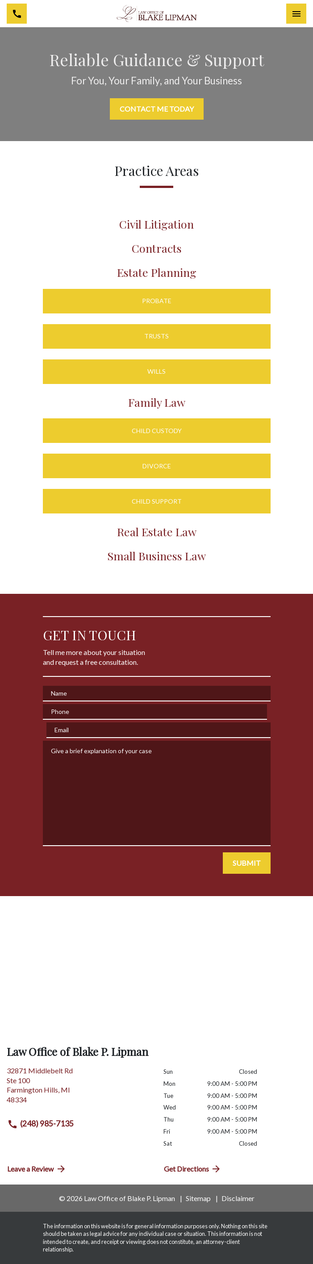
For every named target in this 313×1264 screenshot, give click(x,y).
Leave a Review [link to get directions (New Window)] (37, 1169)
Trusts (156, 336)
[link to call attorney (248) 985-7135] (17, 14)
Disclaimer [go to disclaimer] (238, 1198)
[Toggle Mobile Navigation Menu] (296, 14)
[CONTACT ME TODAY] (157, 109)
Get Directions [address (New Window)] (193, 1169)
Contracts (157, 248)
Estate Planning (156, 272)
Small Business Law (156, 555)
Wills (156, 371)
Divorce (156, 466)
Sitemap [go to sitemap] (198, 1198)
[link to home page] (157, 13)
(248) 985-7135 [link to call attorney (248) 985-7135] (40, 1124)
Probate (156, 301)
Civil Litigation (156, 224)
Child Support (157, 501)
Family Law (156, 402)
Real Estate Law (156, 531)
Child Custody (157, 430)
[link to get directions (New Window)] (78, 1088)
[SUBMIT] (247, 863)
